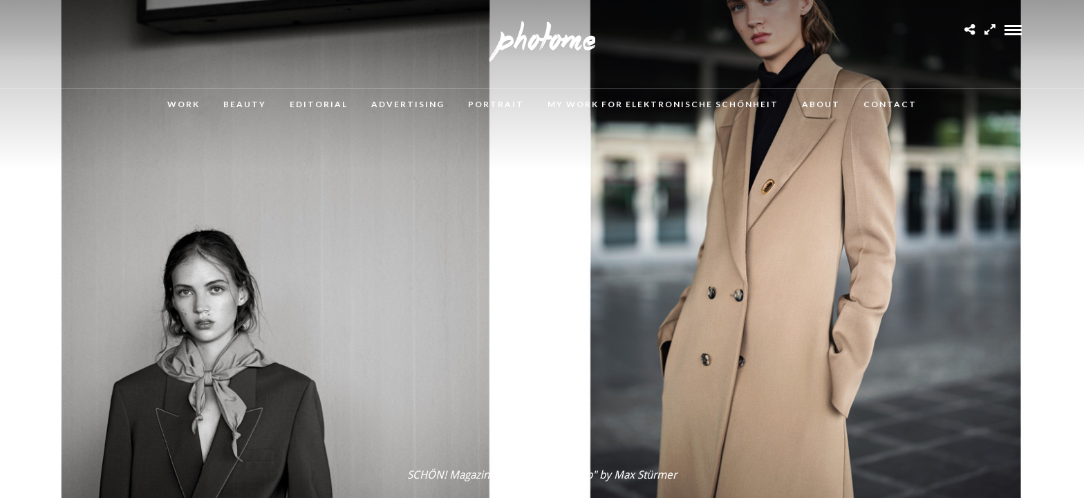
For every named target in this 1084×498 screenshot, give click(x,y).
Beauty (244, 104)
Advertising (408, 104)
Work (183, 104)
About (821, 104)
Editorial (319, 104)
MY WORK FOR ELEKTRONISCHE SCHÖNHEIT (663, 104)
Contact (890, 104)
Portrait (496, 104)
